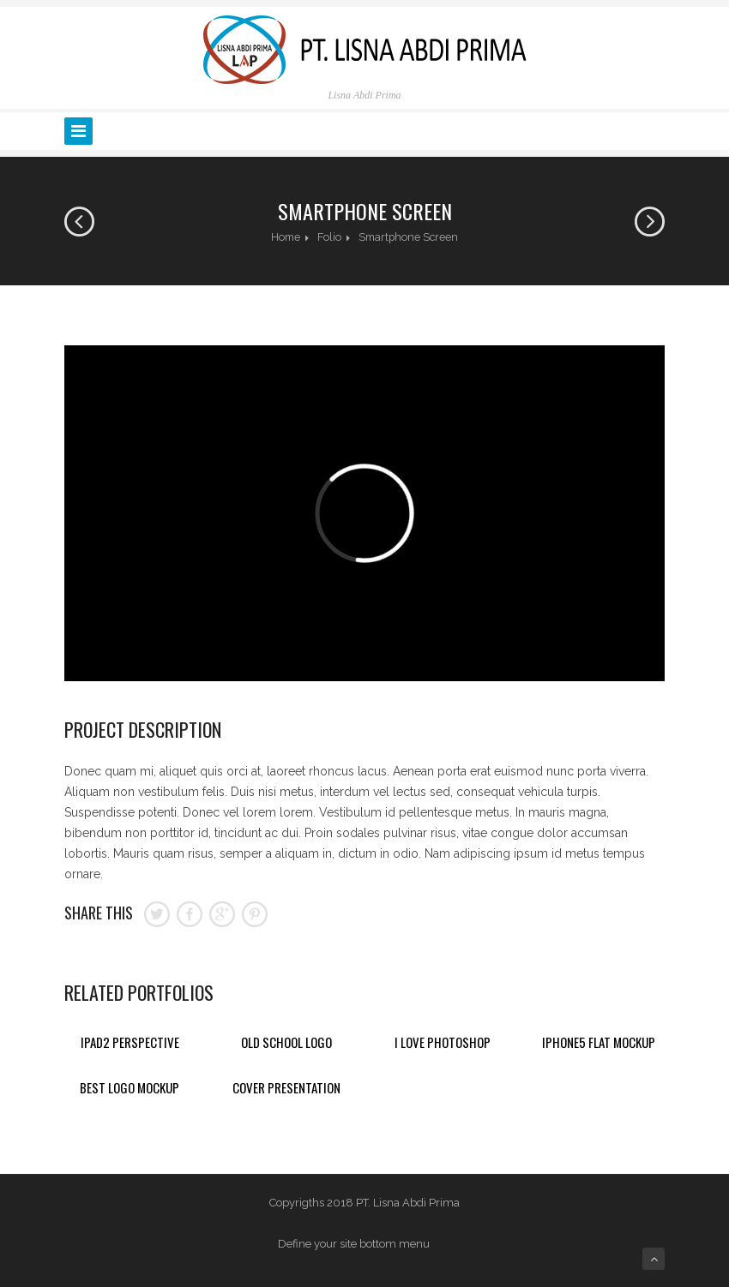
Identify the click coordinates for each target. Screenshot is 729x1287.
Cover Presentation (286, 1087)
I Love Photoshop (443, 1042)
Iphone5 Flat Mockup (598, 1042)
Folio (329, 236)
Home (285, 236)
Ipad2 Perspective (130, 1042)
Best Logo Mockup (129, 1087)
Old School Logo (286, 1042)
